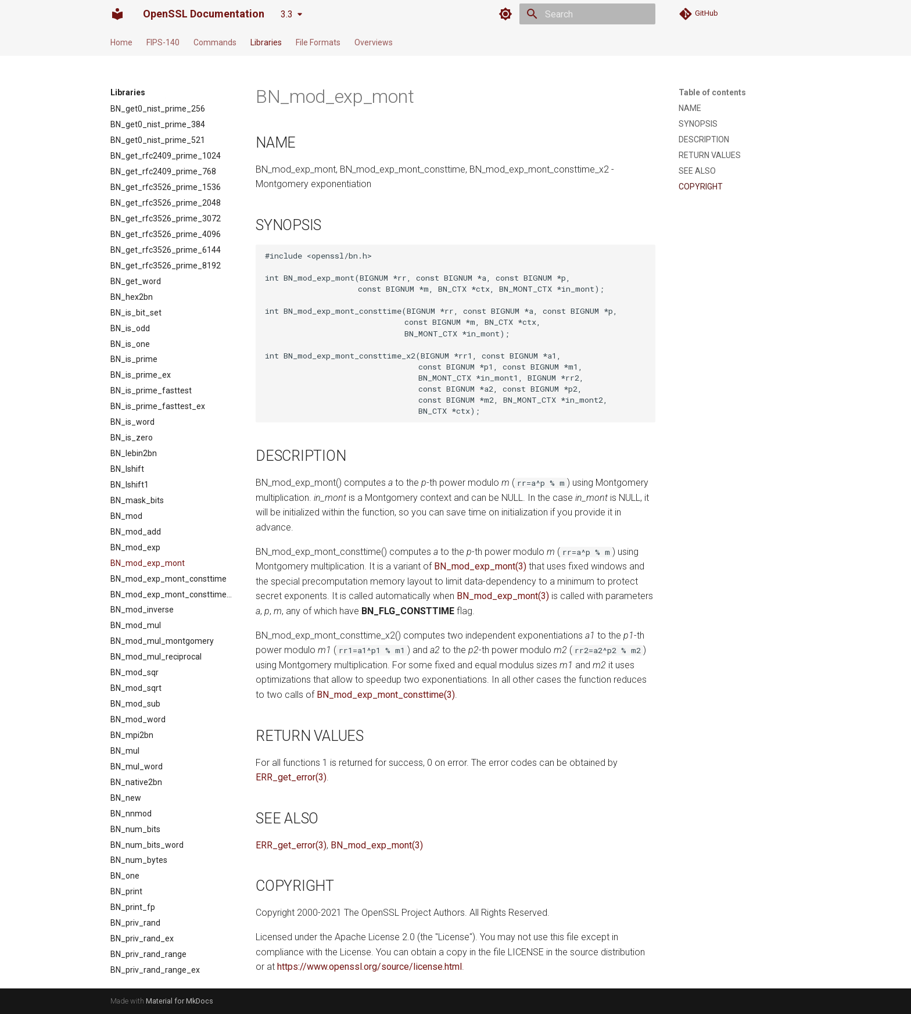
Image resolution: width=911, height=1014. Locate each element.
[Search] (587, 13)
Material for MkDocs (179, 1001)
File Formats (318, 42)
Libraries (266, 42)
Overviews (373, 42)
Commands (214, 42)
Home (121, 42)
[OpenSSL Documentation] (117, 14)
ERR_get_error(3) (291, 777)
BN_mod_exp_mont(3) (480, 566)
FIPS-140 (163, 42)
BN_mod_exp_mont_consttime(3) (386, 694)
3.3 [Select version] (287, 14)
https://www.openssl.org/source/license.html (369, 966)
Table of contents (712, 92)
